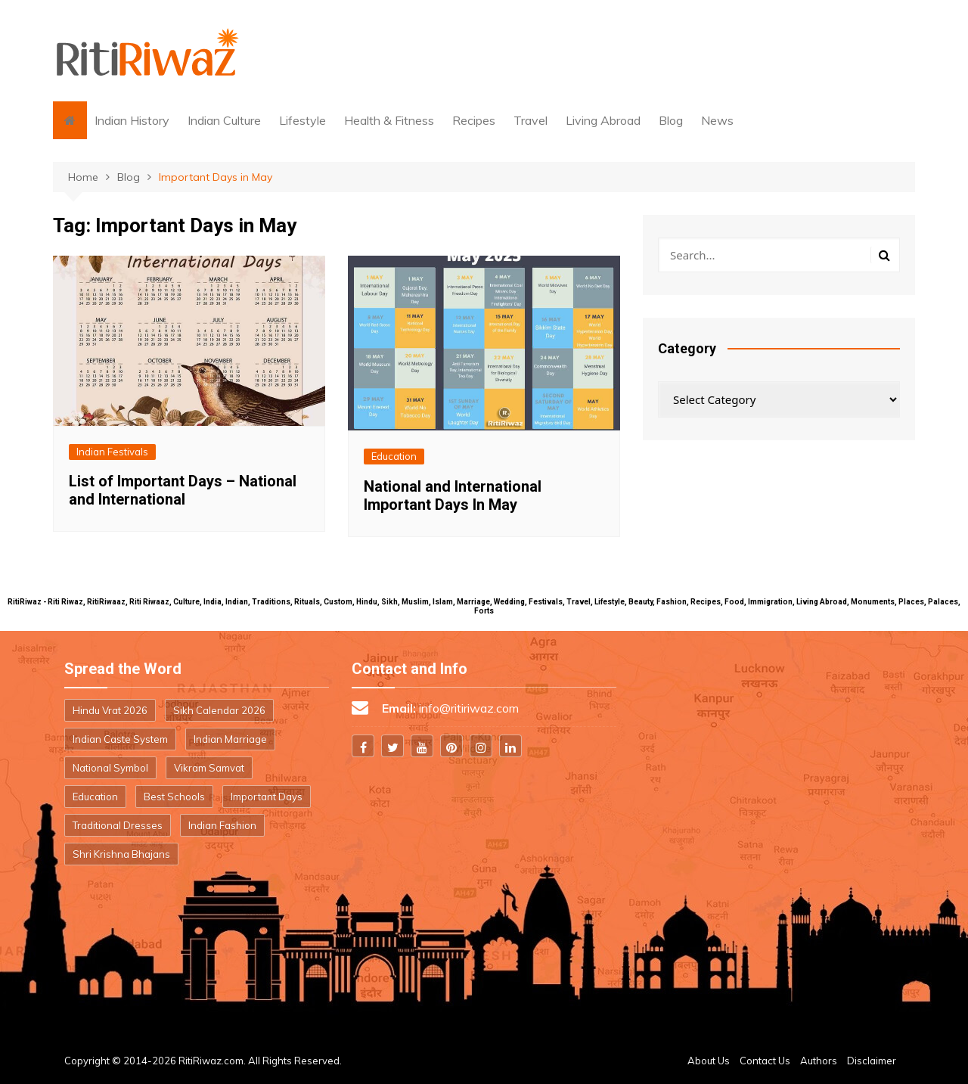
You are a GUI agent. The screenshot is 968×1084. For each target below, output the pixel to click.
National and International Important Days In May (452, 495)
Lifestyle (302, 120)
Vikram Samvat (209, 768)
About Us (708, 1060)
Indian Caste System (120, 739)
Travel (530, 120)
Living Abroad (603, 120)
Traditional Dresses (118, 825)
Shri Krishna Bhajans (121, 854)
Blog (671, 120)
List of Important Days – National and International (182, 490)
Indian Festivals (112, 452)
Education (394, 456)
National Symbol (110, 768)
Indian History (132, 120)
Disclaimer (871, 1060)
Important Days (266, 796)
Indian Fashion (222, 825)
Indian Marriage (230, 739)
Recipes (473, 120)
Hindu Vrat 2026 (110, 710)
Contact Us (765, 1060)
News (717, 120)
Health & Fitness (389, 120)
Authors (818, 1060)
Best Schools (174, 796)
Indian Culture (224, 120)
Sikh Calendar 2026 (219, 710)
